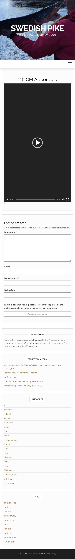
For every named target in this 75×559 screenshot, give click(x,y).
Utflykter (8, 479)
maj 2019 (8, 511)
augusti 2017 (10, 520)
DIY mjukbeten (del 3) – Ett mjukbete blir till (24, 381)
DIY (5, 431)
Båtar (6, 427)
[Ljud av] (63, 199)
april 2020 (8, 507)
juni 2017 (8, 529)
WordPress (34, 553)
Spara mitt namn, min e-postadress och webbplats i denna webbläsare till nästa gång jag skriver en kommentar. (33, 306)
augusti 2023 (10, 503)
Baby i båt (9, 422)
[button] (37, 143)
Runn (6, 466)
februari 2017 (10, 537)
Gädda (7, 444)
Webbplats (9, 290)
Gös (6, 448)
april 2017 (8, 533)
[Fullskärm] (67, 199)
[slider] (35, 199)
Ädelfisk (7, 414)
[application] (37, 142)
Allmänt (7, 418)
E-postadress (11, 278)
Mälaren (8, 457)
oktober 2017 (10, 516)
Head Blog (51, 553)
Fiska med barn (11, 440)
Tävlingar (8, 470)
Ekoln (6, 435)
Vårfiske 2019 (10, 377)
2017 (6, 405)
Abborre (8, 409)
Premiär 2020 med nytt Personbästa (20, 373)
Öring (6, 461)
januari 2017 (9, 542)
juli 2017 (7, 524)
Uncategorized (11, 474)
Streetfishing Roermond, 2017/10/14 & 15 (23, 386)
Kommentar (10, 232)
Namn (7, 266)
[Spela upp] (7, 199)
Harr (6, 453)
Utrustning (9, 483)
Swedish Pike (37, 28)
